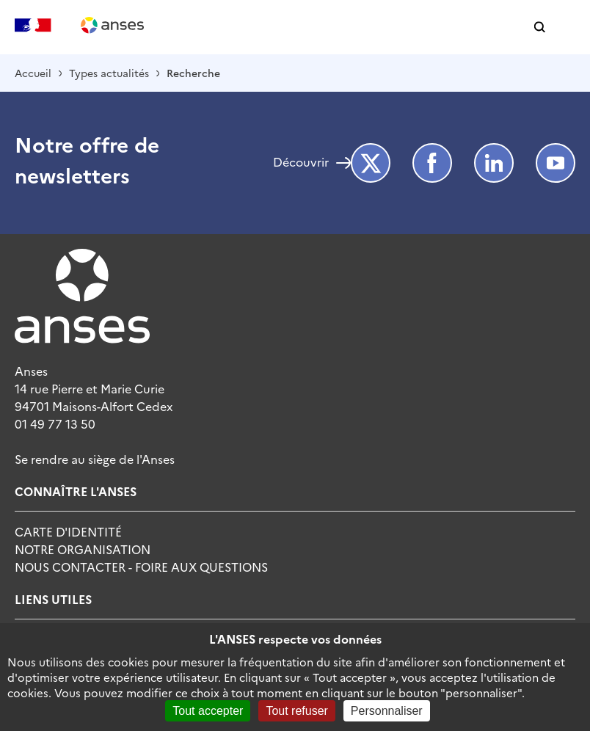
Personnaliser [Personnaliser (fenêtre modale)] (387, 711)
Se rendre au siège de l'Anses (95, 459)
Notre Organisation (82, 549)
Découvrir (301, 163)
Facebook (432, 163)
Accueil (33, 72)
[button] (539, 27)
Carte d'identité (68, 531)
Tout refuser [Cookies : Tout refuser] (296, 711)
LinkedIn (494, 163)
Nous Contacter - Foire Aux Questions (141, 567)
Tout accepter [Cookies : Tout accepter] (207, 711)
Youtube (555, 163)
